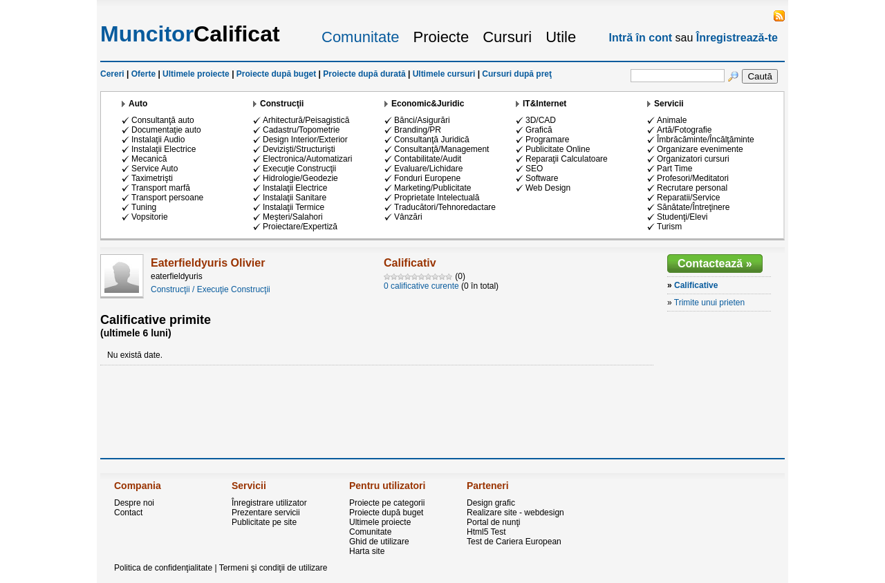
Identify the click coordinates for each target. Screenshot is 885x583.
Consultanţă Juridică (431, 139)
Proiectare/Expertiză (300, 226)
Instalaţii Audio (158, 139)
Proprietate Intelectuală (436, 197)
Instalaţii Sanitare (294, 197)
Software (541, 178)
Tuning (143, 207)
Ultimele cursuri (444, 74)
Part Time (674, 168)
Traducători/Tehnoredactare (445, 207)
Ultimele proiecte (196, 74)
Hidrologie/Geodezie (300, 178)
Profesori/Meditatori (693, 178)
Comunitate (361, 37)
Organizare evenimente (700, 149)
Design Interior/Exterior (305, 139)
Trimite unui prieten (709, 302)
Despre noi (134, 503)
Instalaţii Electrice (163, 149)
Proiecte (441, 37)
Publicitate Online (557, 149)
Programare (547, 139)
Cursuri (507, 37)
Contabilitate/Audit (427, 159)
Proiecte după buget (276, 74)
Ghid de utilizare (379, 541)
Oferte (143, 74)
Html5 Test (486, 532)
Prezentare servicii (266, 512)
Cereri (112, 74)
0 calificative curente (421, 286)
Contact (128, 512)
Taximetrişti (152, 178)
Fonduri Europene (427, 178)
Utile (561, 37)
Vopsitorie (149, 217)
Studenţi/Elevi (682, 217)
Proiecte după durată (364, 74)
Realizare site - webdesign (515, 512)
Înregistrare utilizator (269, 503)
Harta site (366, 551)
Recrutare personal (692, 188)
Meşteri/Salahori (293, 217)
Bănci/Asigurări (422, 120)
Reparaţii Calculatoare (566, 159)
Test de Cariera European (514, 541)
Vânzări (408, 217)
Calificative (696, 285)
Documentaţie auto (166, 130)
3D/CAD (540, 120)
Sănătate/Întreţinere (693, 207)
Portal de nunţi (493, 522)
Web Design (547, 188)
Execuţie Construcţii (299, 168)
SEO (534, 168)
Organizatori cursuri (693, 159)
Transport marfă (160, 188)
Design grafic (491, 503)
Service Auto (154, 168)
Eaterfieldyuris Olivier (208, 263)
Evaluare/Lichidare (428, 168)
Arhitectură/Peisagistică (306, 120)
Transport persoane (167, 197)
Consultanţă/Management (441, 149)
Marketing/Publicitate (432, 188)
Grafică (538, 130)
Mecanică (149, 159)
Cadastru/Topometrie (301, 130)
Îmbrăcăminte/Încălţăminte (705, 139)
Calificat (190, 33)
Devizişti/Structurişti (299, 149)
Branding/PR (417, 130)
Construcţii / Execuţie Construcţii (210, 289)
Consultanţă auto (162, 120)
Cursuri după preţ (517, 74)
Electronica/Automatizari (307, 159)
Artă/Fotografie (684, 130)
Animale (672, 120)
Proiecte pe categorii (387, 503)
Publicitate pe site (264, 522)
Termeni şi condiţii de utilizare (273, 568)
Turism (669, 226)
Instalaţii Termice (293, 207)
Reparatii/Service (688, 197)
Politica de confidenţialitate (163, 568)
